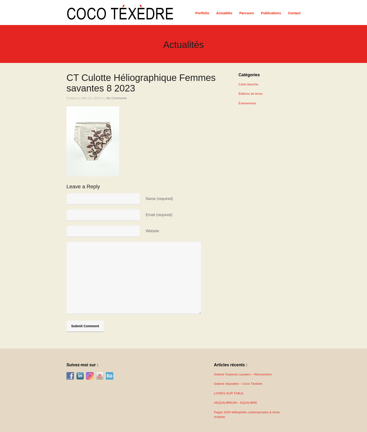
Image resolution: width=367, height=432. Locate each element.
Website (152, 231)
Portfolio (202, 13)
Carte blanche (248, 84)
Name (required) (159, 199)
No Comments (116, 98)
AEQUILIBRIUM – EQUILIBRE (235, 402)
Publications (271, 13)
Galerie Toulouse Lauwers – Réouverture (243, 374)
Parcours (246, 13)
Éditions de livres (251, 93)
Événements (247, 103)
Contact (294, 13)
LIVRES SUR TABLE (228, 393)
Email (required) (159, 215)
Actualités (224, 13)
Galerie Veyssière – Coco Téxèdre (238, 383)
